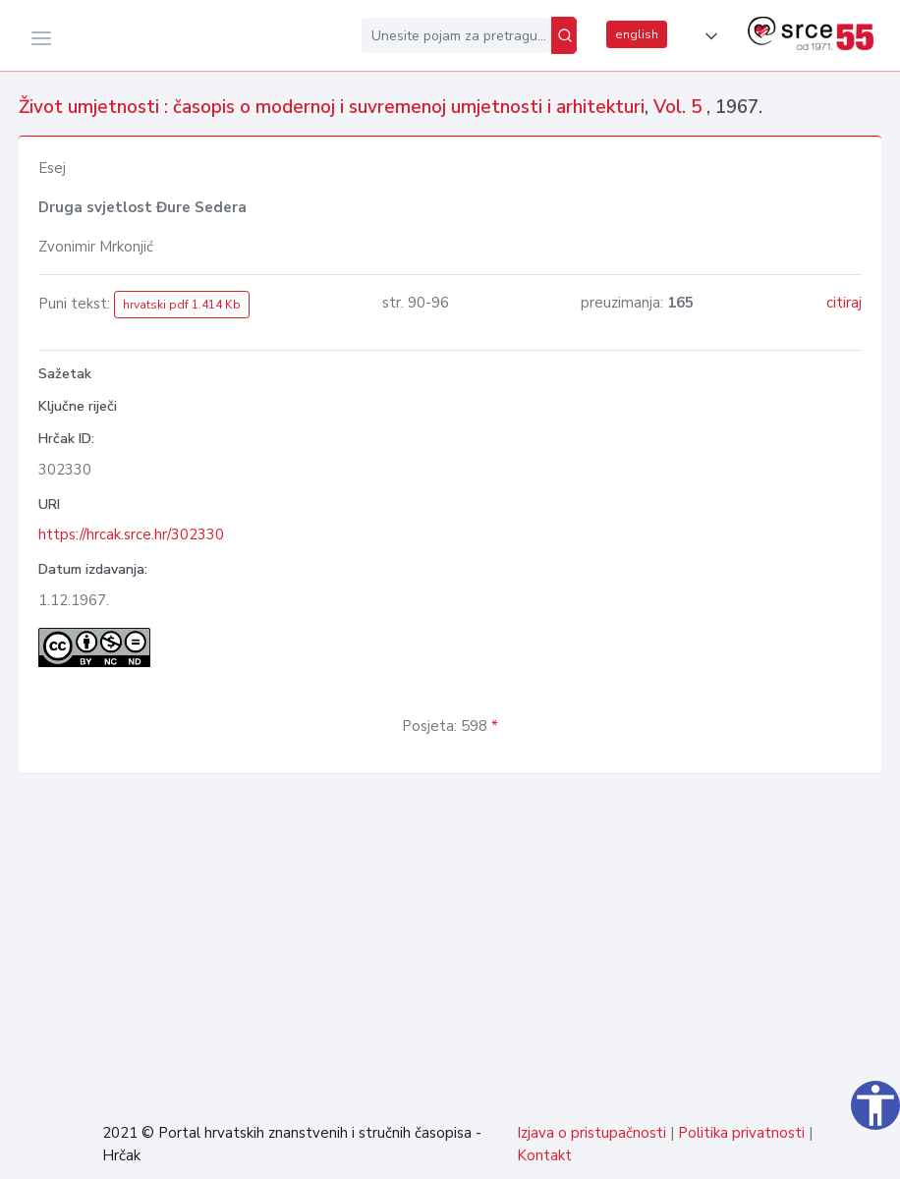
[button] (707, 36)
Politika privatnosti (741, 1133)
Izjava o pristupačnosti (591, 1133)
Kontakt (544, 1155)
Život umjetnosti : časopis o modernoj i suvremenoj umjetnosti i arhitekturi (332, 107)
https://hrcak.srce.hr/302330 (131, 534)
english (636, 34)
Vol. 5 (679, 107)
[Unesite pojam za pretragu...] (456, 35)
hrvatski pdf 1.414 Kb (182, 304)
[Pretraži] (564, 35)
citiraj (844, 302)
